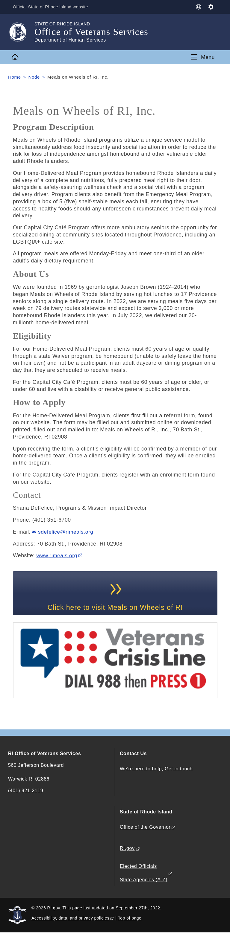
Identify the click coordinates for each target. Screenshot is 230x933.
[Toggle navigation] (203, 57)
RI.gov (127, 848)
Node (34, 77)
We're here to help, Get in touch (156, 769)
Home (14, 77)
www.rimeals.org (57, 555)
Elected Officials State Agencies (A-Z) (143, 873)
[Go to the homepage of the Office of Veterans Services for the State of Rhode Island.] (21, 32)
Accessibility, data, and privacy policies (70, 918)
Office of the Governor (145, 827)
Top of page (130, 918)
